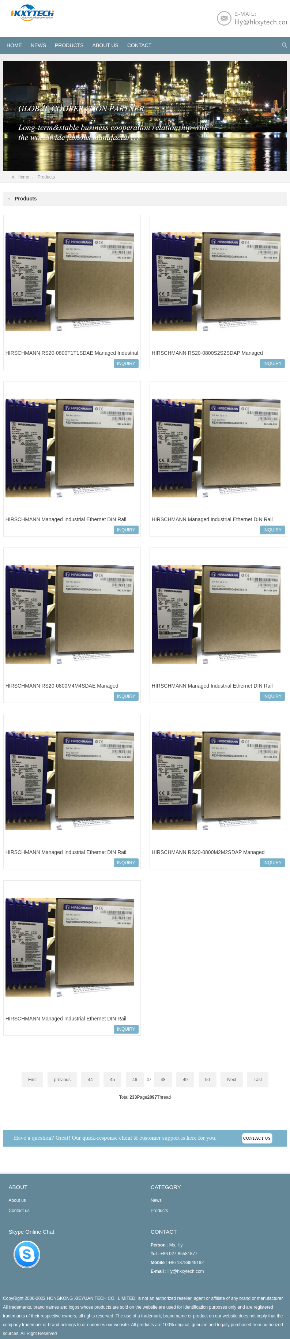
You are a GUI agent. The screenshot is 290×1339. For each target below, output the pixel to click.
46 (134, 1079)
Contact (139, 45)
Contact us (18, 1210)
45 (112, 1079)
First (32, 1079)
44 (90, 1079)
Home (23, 177)
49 (185, 1079)
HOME (14, 45)
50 (207, 1079)
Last (257, 1079)
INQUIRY (126, 363)
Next (231, 1079)
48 (163, 1079)
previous (62, 1079)
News (38, 45)
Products (69, 45)
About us (105, 45)
